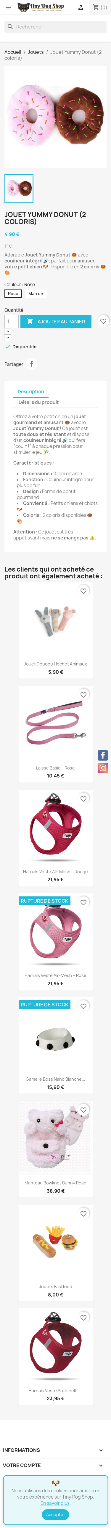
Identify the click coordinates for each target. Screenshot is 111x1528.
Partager (32, 364)
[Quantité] (11, 321)
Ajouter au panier (56, 321)
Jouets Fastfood (55, 1286)
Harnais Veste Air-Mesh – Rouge (55, 871)
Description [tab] (31, 391)
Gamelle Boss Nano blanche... (55, 1079)
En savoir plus (55, 1503)
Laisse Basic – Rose (55, 768)
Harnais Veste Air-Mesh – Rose (55, 975)
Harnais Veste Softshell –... (56, 1390)
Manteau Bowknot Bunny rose (55, 1183)
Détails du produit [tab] (39, 402)
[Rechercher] (55, 27)
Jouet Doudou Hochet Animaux (55, 664)
